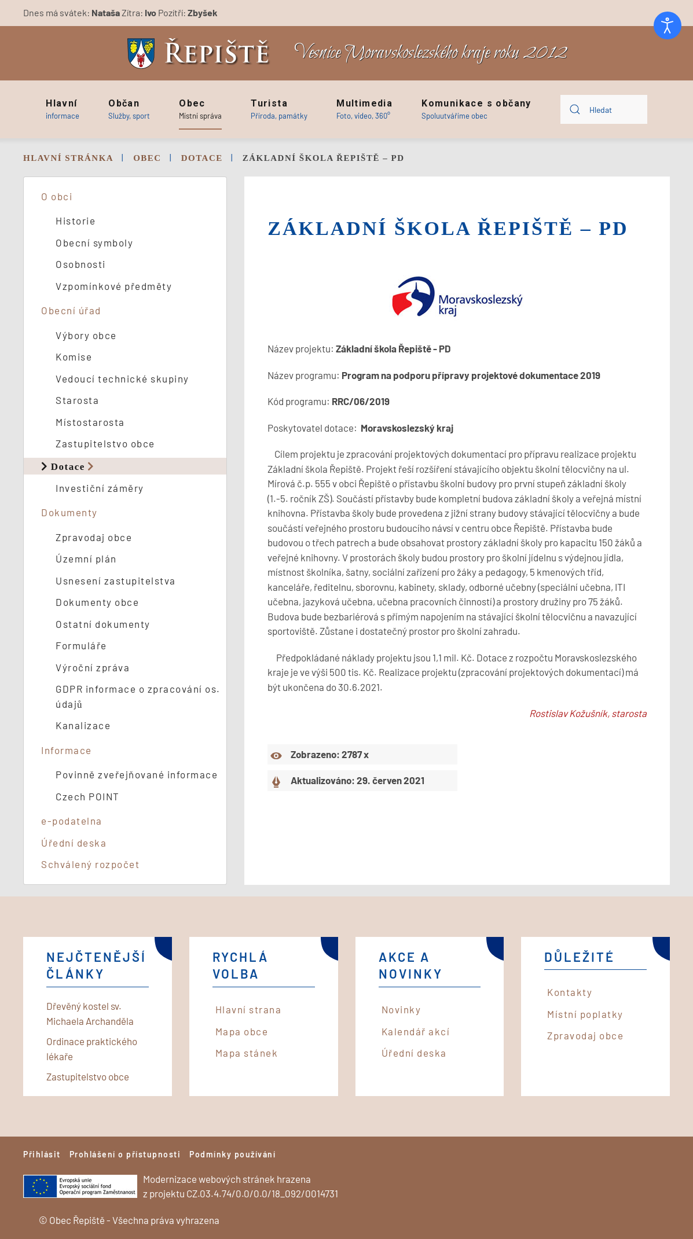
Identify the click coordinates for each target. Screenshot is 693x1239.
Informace (66, 750)
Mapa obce (242, 1031)
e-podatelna (71, 820)
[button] (62, 109)
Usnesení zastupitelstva (116, 580)
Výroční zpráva (93, 667)
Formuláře (81, 645)
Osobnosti (81, 264)
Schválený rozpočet (90, 864)
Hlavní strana (248, 1009)
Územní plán (86, 558)
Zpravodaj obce (94, 537)
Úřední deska (74, 842)
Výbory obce (86, 335)
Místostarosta (90, 422)
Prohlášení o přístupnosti (125, 1154)
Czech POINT (88, 796)
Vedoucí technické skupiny (122, 378)
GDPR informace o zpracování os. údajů (138, 696)
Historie (76, 220)
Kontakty (569, 992)
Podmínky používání (232, 1154)
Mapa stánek (246, 1052)
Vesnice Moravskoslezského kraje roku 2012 (430, 53)
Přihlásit (42, 1154)
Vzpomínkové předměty (114, 286)
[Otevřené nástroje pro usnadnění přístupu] (667, 25)
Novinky (401, 1009)
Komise (74, 356)
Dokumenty (69, 512)
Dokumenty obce (97, 602)
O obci (56, 196)
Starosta (77, 400)
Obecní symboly (94, 242)
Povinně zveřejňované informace (137, 774)
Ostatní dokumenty (103, 624)
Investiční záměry (100, 488)
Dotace (68, 466)
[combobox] (603, 109)
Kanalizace (83, 725)
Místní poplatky (585, 1014)
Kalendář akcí (416, 1031)
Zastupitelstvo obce (105, 443)
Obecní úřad (71, 310)
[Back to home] (201, 53)
